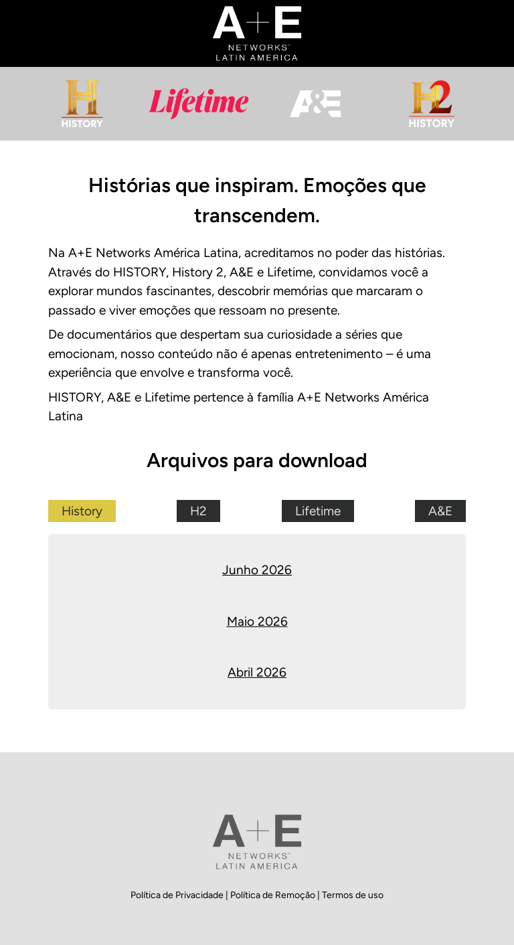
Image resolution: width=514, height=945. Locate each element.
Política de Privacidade (178, 895)
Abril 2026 (257, 672)
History (82, 511)
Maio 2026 (257, 621)
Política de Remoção (273, 895)
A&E (440, 511)
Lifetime (318, 511)
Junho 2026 (257, 570)
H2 (198, 511)
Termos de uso (352, 895)
